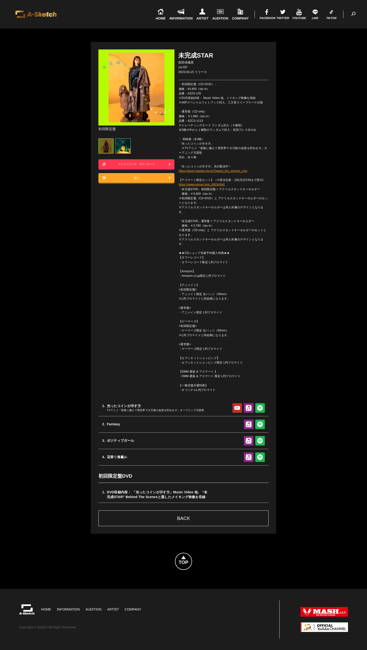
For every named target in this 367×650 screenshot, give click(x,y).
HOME (46, 609)
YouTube (237, 408)
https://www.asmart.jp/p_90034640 (202, 184)
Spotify (260, 408)
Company (133, 609)
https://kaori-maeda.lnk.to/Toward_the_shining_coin (213, 171)
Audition (93, 609)
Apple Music (248, 408)
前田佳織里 (186, 62)
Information (68, 609)
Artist (113, 609)
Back (183, 518)
